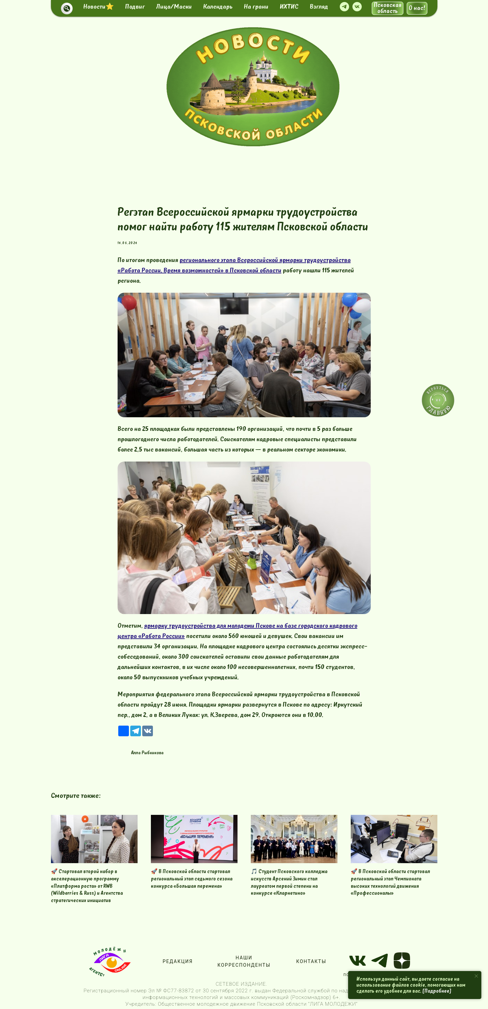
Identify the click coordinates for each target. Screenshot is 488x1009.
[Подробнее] (436, 991)
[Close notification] (476, 976)
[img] (253, 87)
